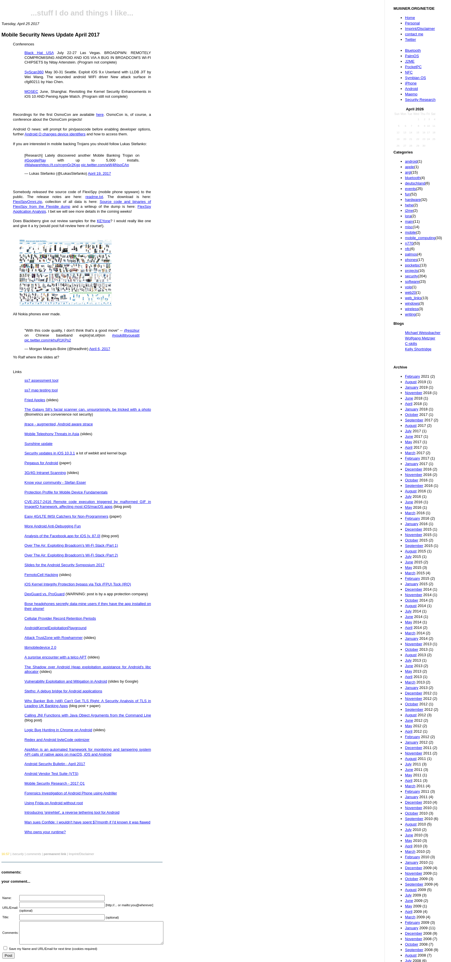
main (409, 221)
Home (410, 18)
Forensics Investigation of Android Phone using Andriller (70, 793)
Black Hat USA (39, 53)
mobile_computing (420, 238)
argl (408, 172)
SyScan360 (34, 72)
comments (33, 854)
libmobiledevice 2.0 (40, 647)
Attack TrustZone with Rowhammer (53, 637)
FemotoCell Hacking (41, 575)
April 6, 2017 (99, 349)
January (411, 387)
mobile (410, 232)
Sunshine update (38, 443)
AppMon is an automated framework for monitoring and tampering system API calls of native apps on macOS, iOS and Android (87, 751)
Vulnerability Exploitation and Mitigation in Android (65, 681)
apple (409, 167)
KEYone (103, 221)
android (411, 161)
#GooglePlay (35, 160)
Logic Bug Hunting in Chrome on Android (58, 730)
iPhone (410, 83)
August (410, 382)
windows (412, 303)
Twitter (410, 39)
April (408, 404)
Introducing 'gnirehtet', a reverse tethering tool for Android (71, 812)
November (413, 393)
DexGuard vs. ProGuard (44, 594)
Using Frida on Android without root (53, 803)
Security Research (420, 99)
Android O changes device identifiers (54, 134)
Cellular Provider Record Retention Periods (60, 618)
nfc (407, 249)
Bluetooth (413, 50)
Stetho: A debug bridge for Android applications (63, 691)
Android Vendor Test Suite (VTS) (51, 773)
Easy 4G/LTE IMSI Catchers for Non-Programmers (66, 516)
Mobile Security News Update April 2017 (50, 35)
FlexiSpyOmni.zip (27, 201)
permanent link (55, 854)
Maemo (411, 94)
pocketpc (412, 265)
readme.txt (94, 197)
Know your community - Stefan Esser (55, 482)
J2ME (409, 61)
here (100, 114)
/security (18, 854)
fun (407, 194)
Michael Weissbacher (422, 333)
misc (409, 227)
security (411, 276)
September (414, 420)
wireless (411, 309)
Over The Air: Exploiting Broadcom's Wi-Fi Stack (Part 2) (71, 555)
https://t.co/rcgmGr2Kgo (60, 165)
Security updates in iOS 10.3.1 (49, 453)
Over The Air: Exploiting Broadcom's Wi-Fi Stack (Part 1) (71, 545)
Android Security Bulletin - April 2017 (54, 764)
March (410, 453)
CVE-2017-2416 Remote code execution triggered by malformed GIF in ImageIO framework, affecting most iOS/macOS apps (87, 504)
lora (408, 216)
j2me (409, 210)
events (410, 189)
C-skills (411, 343)
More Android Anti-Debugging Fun (52, 526)
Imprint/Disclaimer (420, 28)
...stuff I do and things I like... (82, 13)
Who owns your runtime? (45, 832)
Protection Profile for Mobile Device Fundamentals (66, 492)
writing (410, 314)
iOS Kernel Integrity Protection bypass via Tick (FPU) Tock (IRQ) (77, 584)
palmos (411, 254)
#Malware (32, 165)
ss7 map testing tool (41, 390)
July (408, 431)
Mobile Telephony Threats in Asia (51, 434)
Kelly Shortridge (418, 349)
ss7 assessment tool (41, 380)
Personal (412, 23)
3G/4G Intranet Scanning (45, 473)
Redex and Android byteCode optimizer (56, 740)
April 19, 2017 (99, 173)
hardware (413, 199)
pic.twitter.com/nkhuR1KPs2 (47, 340)
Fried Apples (34, 400)
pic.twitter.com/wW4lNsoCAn (105, 165)
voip (408, 287)
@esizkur (131, 330)
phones (411, 260)
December (413, 469)
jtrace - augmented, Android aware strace (58, 424)
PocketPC (413, 67)
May (408, 442)
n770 (409, 243)
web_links (413, 298)
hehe (409, 205)
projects (411, 270)
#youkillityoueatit (125, 335)
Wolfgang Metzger (420, 338)
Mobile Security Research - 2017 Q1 (54, 783)
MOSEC (31, 91)
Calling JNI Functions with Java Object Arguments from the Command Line (87, 715)
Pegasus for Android (41, 463)
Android (411, 89)
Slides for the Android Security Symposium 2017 (64, 565)
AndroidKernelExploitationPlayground (55, 628)
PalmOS (412, 56)
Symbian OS (415, 78)
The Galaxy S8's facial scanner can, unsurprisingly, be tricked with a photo (87, 409)
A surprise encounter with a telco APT (55, 657)
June (409, 398)
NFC (409, 72)
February (412, 376)
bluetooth (413, 178)
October (411, 414)
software (412, 281)
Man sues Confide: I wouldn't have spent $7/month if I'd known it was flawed (87, 822)
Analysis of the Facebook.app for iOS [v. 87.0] (62, 536)
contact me (414, 34)
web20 (410, 292)
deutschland (415, 183)
